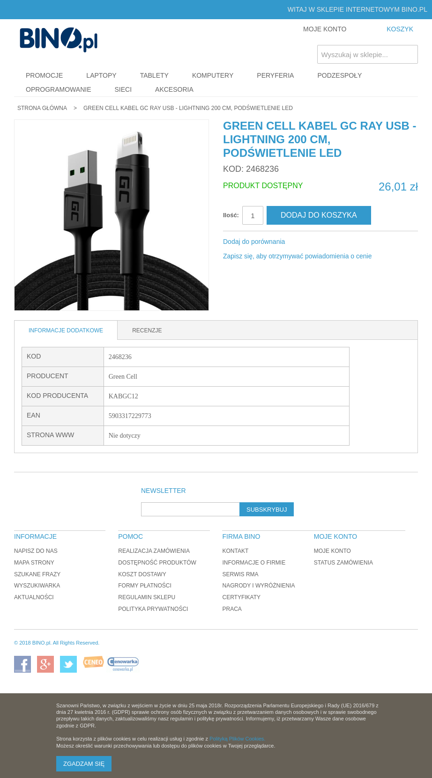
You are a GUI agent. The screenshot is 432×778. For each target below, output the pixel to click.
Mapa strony (34, 562)
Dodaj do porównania (254, 241)
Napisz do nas (36, 551)
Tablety (154, 75)
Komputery (212, 75)
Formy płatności (144, 585)
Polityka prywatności (153, 609)
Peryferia (275, 75)
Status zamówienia (343, 562)
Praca (231, 609)
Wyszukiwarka (37, 585)
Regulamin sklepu (146, 597)
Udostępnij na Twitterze (323, 242)
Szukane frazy (37, 574)
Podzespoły (339, 75)
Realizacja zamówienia (154, 551)
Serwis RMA (240, 574)
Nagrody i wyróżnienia (258, 585)
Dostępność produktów (157, 562)
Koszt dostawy (142, 574)
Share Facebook (304, 242)
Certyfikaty (241, 597)
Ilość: (231, 215)
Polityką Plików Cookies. (237, 738)
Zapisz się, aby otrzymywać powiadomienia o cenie (297, 256)
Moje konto (332, 551)
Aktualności (34, 597)
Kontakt (235, 551)
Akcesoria (174, 89)
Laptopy (101, 75)
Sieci (123, 89)
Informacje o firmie (253, 562)
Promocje (44, 75)
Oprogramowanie (58, 89)
